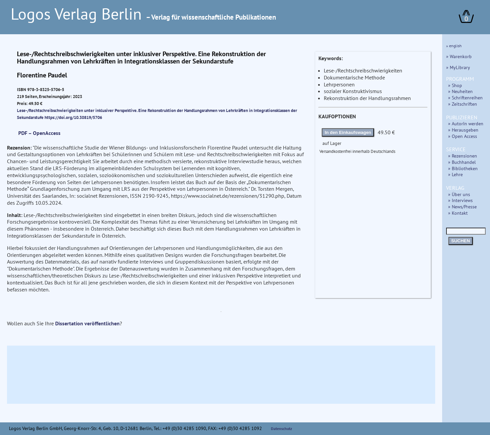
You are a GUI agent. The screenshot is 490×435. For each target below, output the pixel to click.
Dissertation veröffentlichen (87, 323)
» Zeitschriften (462, 104)
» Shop (455, 85)
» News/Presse (462, 206)
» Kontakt (458, 213)
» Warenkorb (459, 56)
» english (454, 45)
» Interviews (460, 200)
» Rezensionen (462, 156)
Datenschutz (281, 428)
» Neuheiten (460, 91)
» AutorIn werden (465, 123)
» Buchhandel (462, 162)
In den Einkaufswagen (348, 132)
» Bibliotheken (463, 168)
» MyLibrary (458, 67)
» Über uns (459, 194)
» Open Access (462, 136)
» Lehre (455, 174)
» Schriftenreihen (465, 97)
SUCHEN (460, 240)
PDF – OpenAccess (39, 133)
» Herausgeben (463, 130)
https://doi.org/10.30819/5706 (73, 117)
